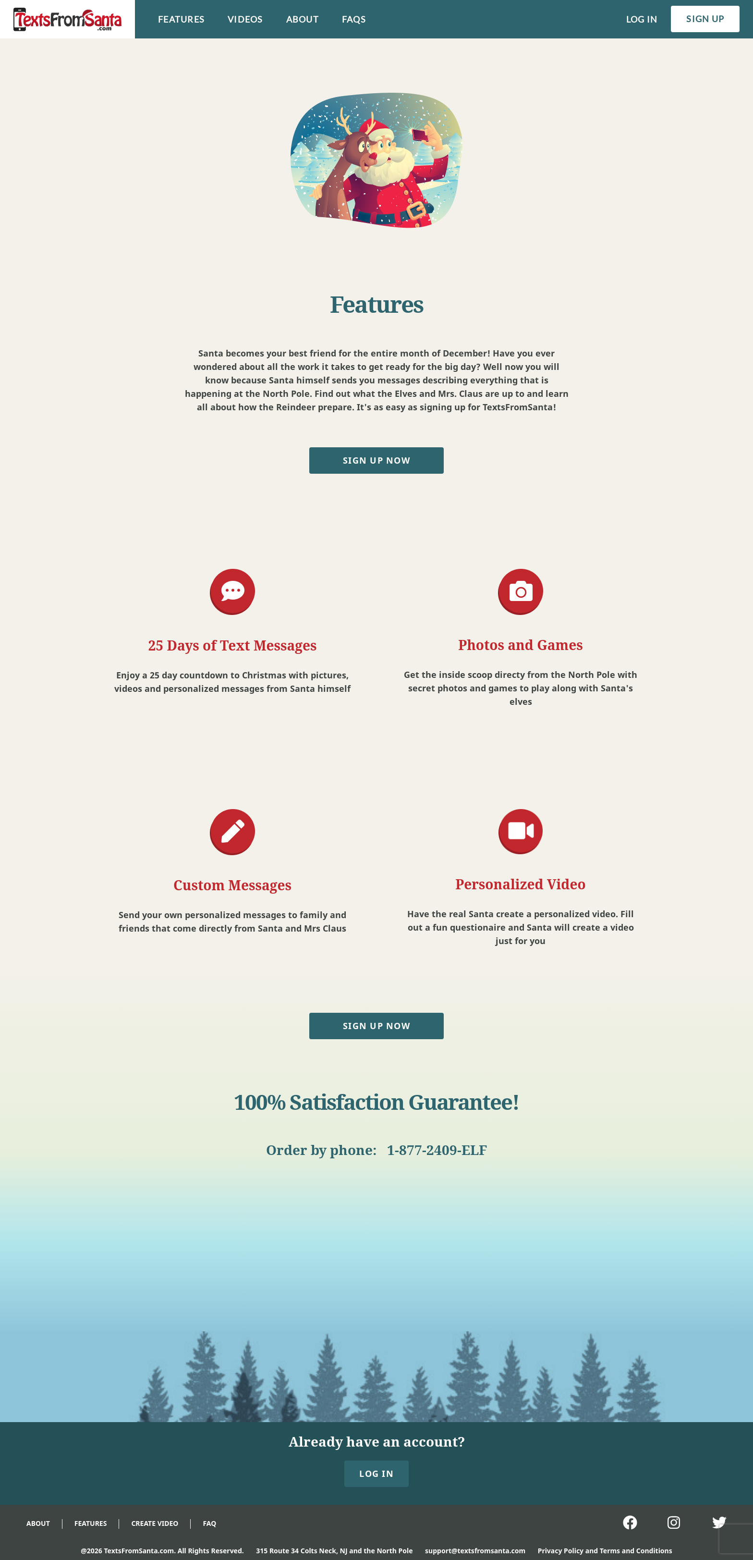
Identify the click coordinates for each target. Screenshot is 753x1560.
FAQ (209, 1523)
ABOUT (38, 1523)
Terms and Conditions (636, 1550)
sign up (705, 18)
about (302, 19)
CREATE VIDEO (154, 1523)
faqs (354, 19)
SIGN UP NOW (376, 460)
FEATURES (90, 1523)
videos (245, 19)
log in (642, 19)
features (181, 19)
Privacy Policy (560, 1550)
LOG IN (376, 1473)
